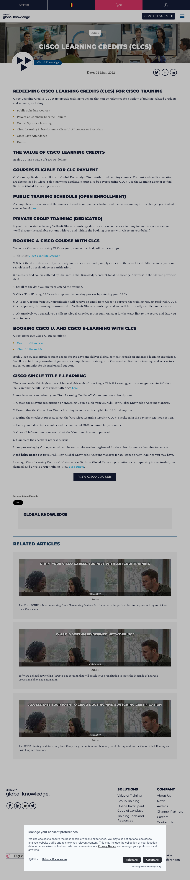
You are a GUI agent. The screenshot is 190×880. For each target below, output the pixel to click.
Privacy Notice (107, 846)
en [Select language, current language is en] (34, 859)
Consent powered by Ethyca (146, 866)
